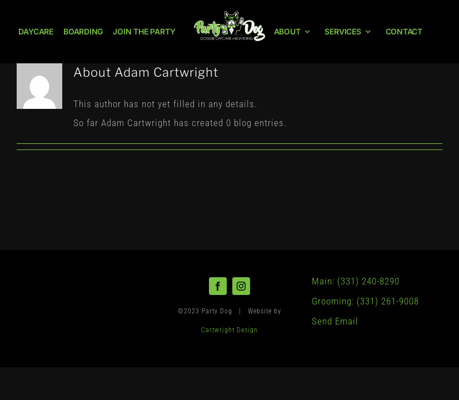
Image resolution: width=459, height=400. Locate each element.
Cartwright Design (229, 330)
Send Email (335, 321)
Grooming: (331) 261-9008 (365, 301)
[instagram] (241, 286)
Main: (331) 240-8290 (356, 281)
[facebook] (218, 286)
